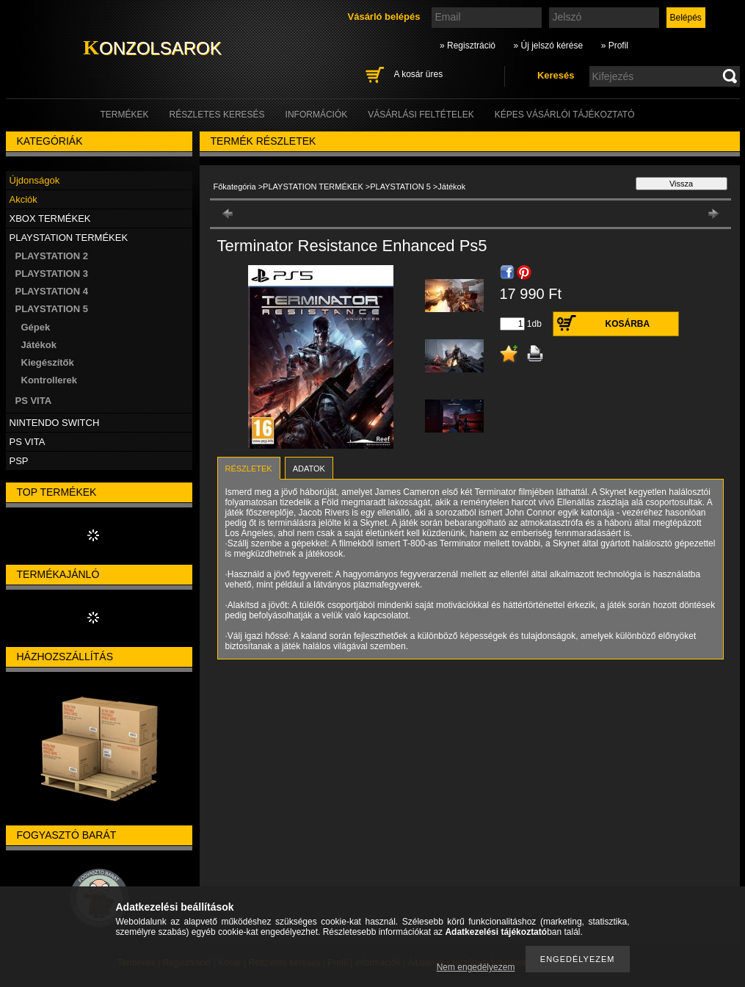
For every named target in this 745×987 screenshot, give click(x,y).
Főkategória (235, 186)
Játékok (39, 344)
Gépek (36, 327)
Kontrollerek (49, 380)
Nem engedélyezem (476, 967)
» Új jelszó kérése (548, 45)
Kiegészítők (47, 362)
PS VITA (33, 400)
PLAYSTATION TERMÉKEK (313, 186)
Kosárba (628, 324)
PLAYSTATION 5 (400, 186)
